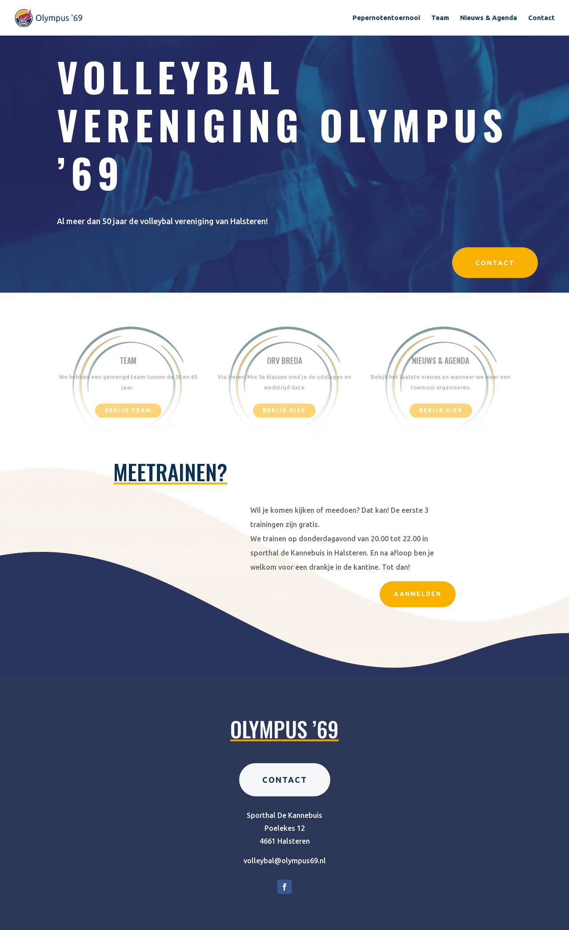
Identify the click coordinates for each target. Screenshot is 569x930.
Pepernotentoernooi (386, 18)
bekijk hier (284, 411)
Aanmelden (417, 593)
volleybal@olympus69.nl (285, 884)
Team (440, 18)
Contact (541, 18)
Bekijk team (128, 411)
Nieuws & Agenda (488, 18)
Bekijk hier (440, 411)
